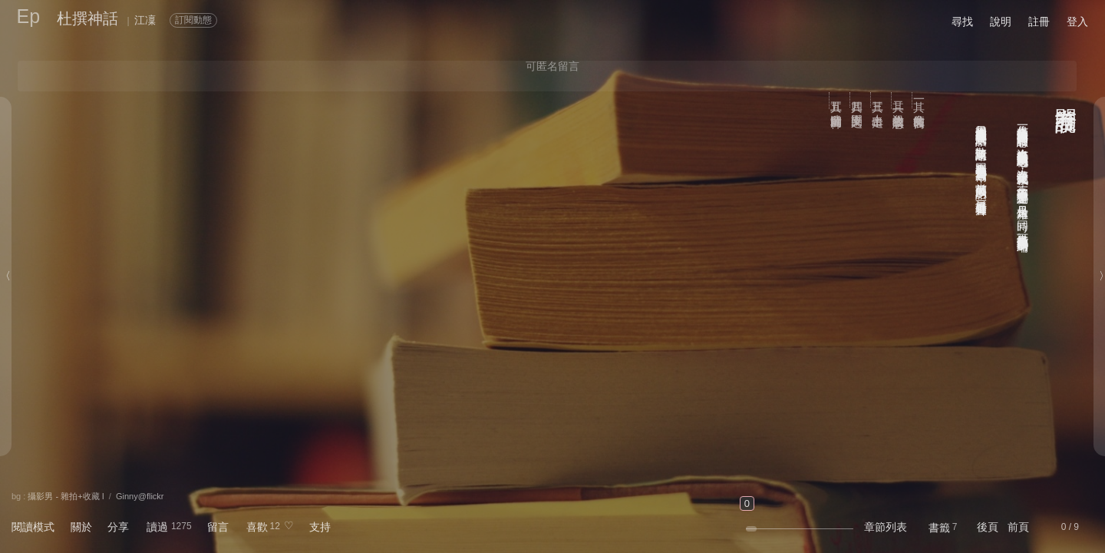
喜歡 (257, 527)
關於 (81, 527)
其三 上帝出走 (878, 100)
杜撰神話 (87, 18)
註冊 (1039, 21)
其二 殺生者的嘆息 (898, 100)
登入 (1077, 21)
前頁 (1018, 527)
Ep (29, 16)
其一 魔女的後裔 (919, 100)
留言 (218, 527)
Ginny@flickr (140, 496)
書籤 (939, 528)
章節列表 (885, 527)
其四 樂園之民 (857, 100)
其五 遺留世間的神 (836, 100)
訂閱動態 (193, 20)
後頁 (987, 527)
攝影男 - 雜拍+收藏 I (66, 496)
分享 (118, 527)
